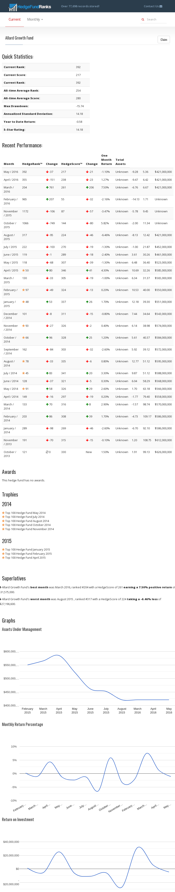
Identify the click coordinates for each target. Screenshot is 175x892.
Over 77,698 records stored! (80, 6)
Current (15, 19)
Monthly (35, 19)
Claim (164, 39)
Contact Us (153, 6)
